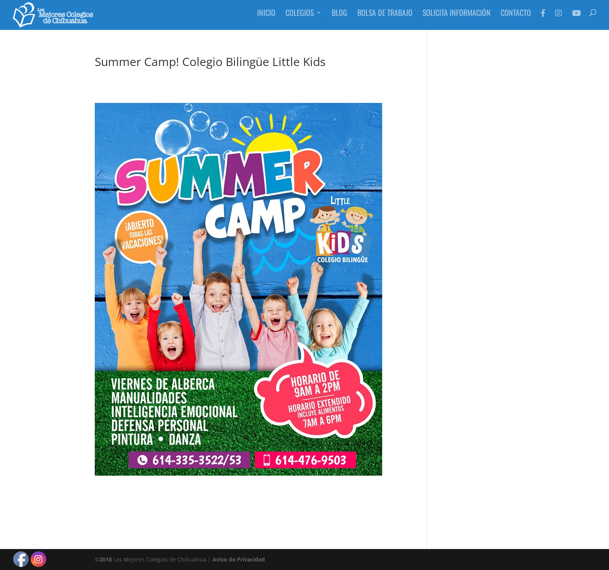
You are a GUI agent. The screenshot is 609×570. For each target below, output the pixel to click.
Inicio (266, 17)
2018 (105, 559)
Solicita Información (457, 17)
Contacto (516, 17)
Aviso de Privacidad (238, 559)
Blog (339, 17)
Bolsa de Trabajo (384, 17)
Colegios (299, 17)
